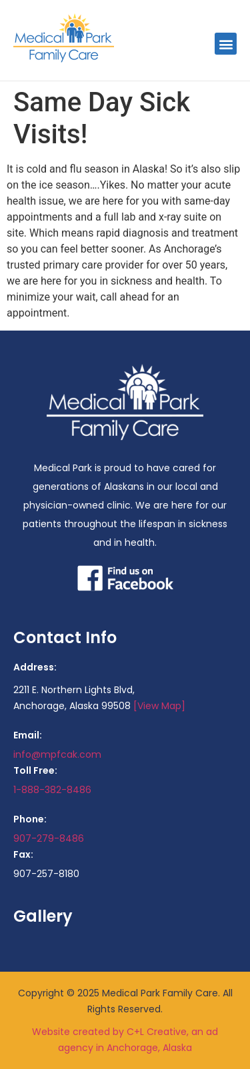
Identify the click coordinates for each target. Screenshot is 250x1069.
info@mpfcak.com (57, 754)
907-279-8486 (48, 838)
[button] (226, 44)
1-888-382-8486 (52, 789)
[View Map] (159, 705)
